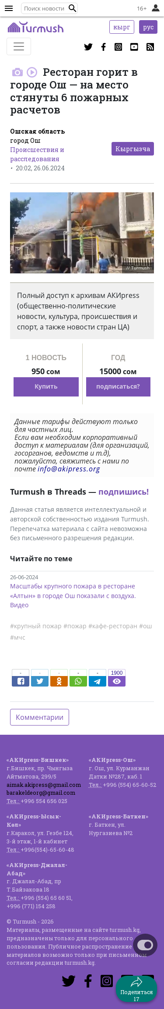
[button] (72, 8)
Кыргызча (132, 149)
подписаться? (118, 386)
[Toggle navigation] (19, 46)
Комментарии (39, 717)
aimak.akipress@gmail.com (44, 784)
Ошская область (37, 131)
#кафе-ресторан (112, 626)
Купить (46, 386)
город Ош (25, 140)
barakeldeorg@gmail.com (41, 792)
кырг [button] (121, 27)
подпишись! (123, 491)
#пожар (75, 626)
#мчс (17, 637)
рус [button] (148, 27)
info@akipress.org (69, 469)
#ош (145, 626)
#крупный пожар (36, 626)
